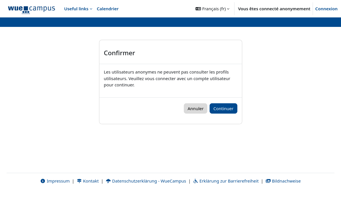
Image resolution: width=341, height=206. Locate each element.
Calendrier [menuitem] (108, 8)
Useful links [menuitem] (76, 8)
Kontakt (87, 194)
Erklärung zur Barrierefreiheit (226, 194)
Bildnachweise (283, 194)
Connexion (326, 8)
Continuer (223, 108)
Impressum (55, 194)
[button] (212, 8)
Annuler (196, 108)
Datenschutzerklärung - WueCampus (146, 194)
